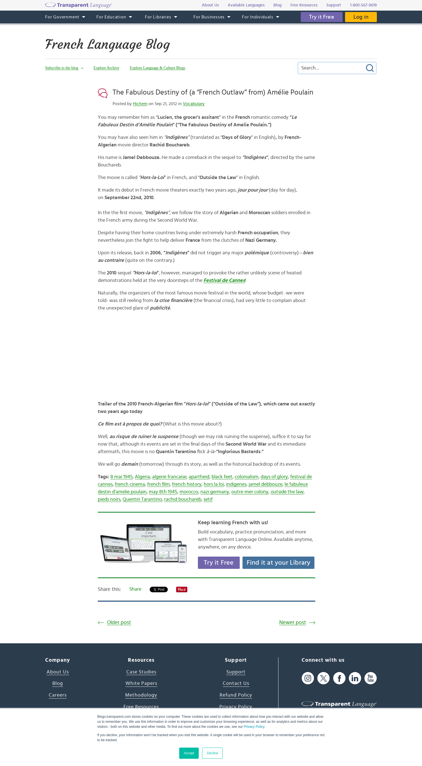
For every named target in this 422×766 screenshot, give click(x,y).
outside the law (287, 491)
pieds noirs (109, 499)
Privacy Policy (254, 727)
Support (236, 672)
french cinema (130, 484)
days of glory (274, 476)
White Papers (141, 683)
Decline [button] (212, 753)
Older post (119, 622)
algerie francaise (169, 476)
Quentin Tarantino (142, 499)
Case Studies (141, 672)
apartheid (199, 476)
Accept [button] (189, 753)
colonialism (246, 476)
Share (135, 589)
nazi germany (214, 491)
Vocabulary (194, 104)
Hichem (140, 104)
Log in (360, 17)
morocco (189, 491)
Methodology (141, 695)
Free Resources (141, 706)
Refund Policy (236, 695)
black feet (222, 476)
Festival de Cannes (224, 280)
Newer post (292, 622)
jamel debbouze (265, 484)
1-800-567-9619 (363, 5)
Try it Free (321, 17)
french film (158, 484)
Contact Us (236, 683)
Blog (57, 683)
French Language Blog (107, 44)
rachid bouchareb (182, 499)
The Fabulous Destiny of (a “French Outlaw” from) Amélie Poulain (213, 92)
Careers (58, 695)
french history (187, 484)
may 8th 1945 (163, 491)
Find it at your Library (279, 562)
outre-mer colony (249, 491)
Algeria (142, 476)
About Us (58, 672)
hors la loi (214, 484)
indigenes (236, 484)
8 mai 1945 (121, 476)
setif (208, 499)
